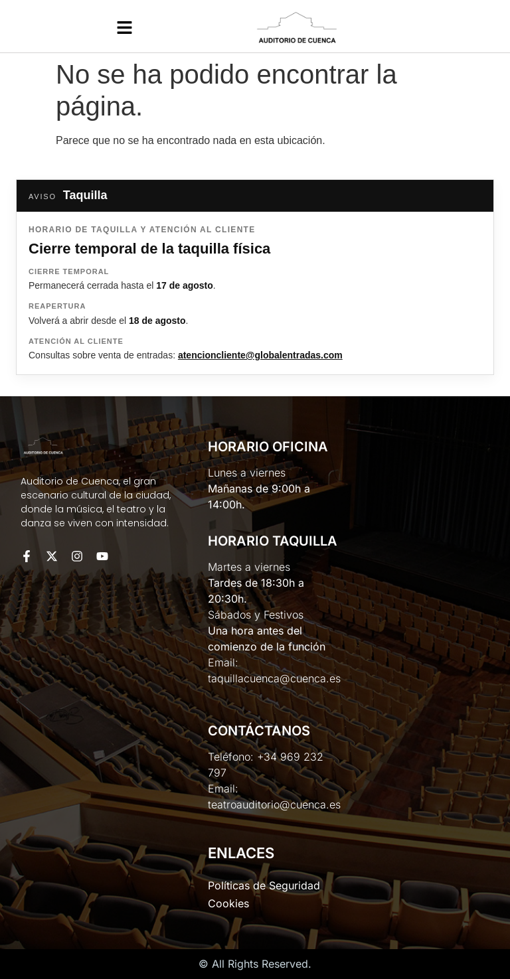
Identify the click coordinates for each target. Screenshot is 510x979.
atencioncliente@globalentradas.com (260, 355)
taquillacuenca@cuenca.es (274, 678)
